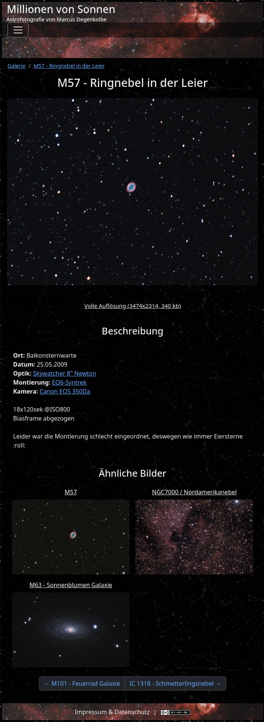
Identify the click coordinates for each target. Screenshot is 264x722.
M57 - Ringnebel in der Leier (69, 65)
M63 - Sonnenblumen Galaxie (70, 585)
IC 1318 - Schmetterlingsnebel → (175, 683)
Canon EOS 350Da (64, 391)
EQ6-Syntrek (69, 382)
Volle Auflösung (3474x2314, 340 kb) (132, 305)
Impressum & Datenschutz (112, 712)
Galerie (17, 65)
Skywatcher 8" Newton (64, 373)
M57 (70, 492)
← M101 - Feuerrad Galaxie (82, 683)
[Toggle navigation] (18, 29)
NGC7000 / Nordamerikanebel (194, 492)
